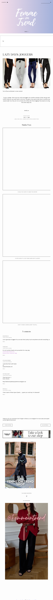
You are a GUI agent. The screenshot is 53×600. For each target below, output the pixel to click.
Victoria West (6, 373)
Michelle (5, 388)
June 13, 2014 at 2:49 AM (7, 348)
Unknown (5, 346)
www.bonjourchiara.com (8, 351)
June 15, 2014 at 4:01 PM (7, 375)
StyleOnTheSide (7, 360)
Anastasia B (6, 336)
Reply (4, 341)
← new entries (7, 425)
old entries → (45, 425)
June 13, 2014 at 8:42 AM (7, 361)
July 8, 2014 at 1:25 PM (7, 390)
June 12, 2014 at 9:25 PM (7, 337)
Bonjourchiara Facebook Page (10, 353)
